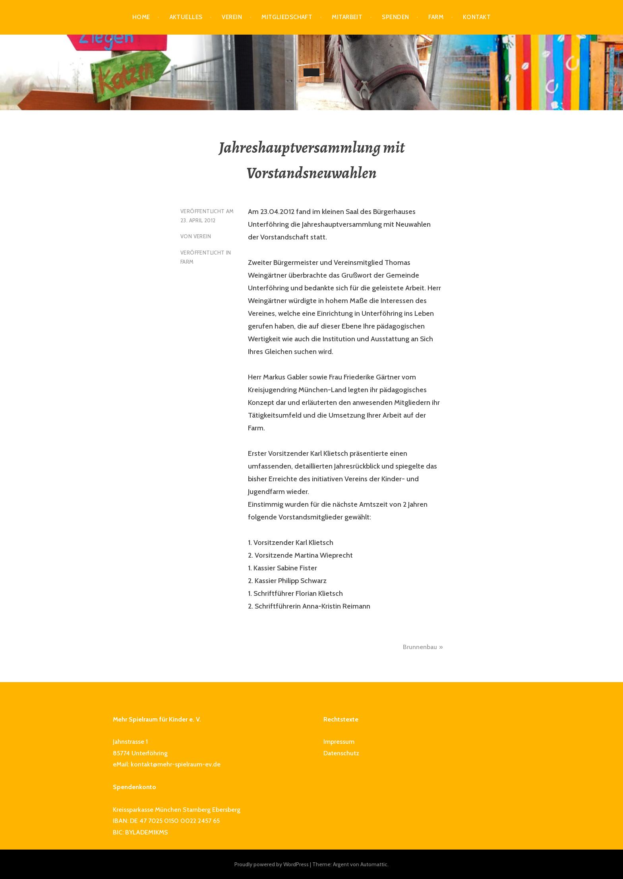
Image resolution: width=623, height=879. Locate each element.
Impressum (338, 741)
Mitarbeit (347, 17)
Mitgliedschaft (286, 17)
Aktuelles (186, 17)
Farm (435, 17)
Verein (232, 17)
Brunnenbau (420, 647)
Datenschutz (341, 753)
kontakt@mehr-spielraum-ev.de (176, 764)
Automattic (373, 864)
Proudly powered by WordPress (271, 864)
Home (141, 17)
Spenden (395, 17)
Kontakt (477, 17)
